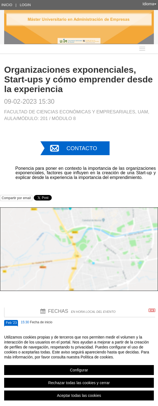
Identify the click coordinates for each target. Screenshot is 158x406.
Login (25, 5)
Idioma (149, 4)
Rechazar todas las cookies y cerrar (79, 383)
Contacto (81, 148)
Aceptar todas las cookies (79, 395)
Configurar (79, 370)
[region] (79, 366)
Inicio (6, 5)
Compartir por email (16, 198)
